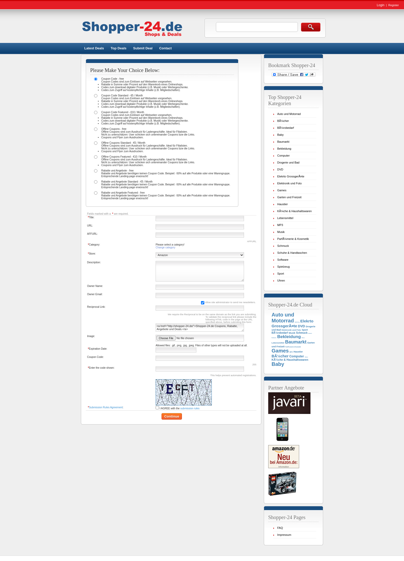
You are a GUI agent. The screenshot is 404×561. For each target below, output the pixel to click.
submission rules (189, 408)
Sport (280, 273)
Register (393, 5)
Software (282, 259)
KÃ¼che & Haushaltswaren (294, 211)
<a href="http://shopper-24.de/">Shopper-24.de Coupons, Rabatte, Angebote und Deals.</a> (200, 327)
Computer (283, 155)
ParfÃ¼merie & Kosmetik (293, 238)
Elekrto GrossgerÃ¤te (290, 176)
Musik (281, 231)
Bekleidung (284, 148)
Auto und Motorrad (289, 113)
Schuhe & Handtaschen (292, 252)
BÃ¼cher (283, 120)
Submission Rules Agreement (106, 407)
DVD (280, 169)
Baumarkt (283, 141)
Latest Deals (94, 48)
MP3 (280, 225)
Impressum (284, 534)
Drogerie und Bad (288, 162)
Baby (280, 134)
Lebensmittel (285, 218)
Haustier (282, 204)
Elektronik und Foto (289, 183)
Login (380, 5)
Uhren (281, 280)
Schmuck (283, 245)
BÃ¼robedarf (285, 127)
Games (281, 190)
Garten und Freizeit (289, 197)
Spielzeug (283, 266)
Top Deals (119, 48)
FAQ (280, 527)
